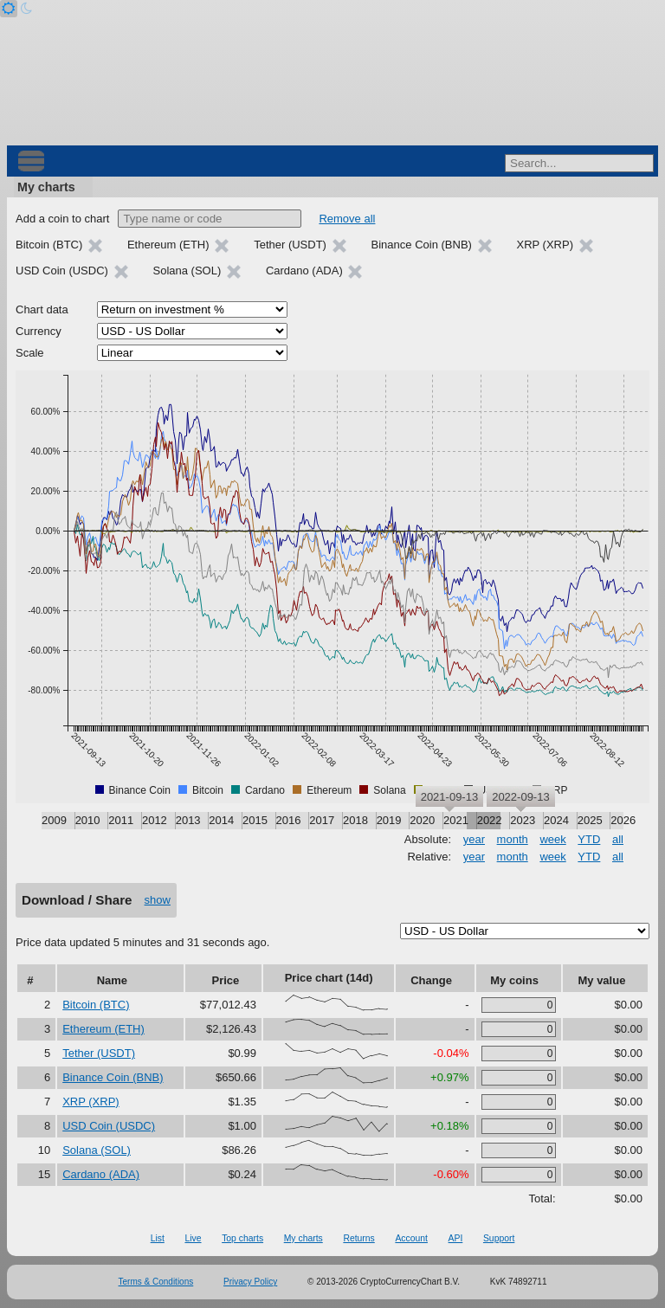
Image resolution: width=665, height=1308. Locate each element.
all (617, 839)
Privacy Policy (250, 1281)
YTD (589, 839)
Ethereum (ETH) (103, 1028)
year (474, 839)
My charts (46, 187)
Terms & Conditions (156, 1281)
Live (192, 1238)
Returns (358, 1238)
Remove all (347, 218)
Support (498, 1238)
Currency (38, 331)
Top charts (242, 1238)
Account (411, 1238)
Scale (30, 352)
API (456, 1238)
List (158, 1238)
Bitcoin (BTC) (95, 1004)
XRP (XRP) (90, 1101)
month (512, 839)
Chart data (42, 309)
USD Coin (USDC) (108, 1125)
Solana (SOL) (96, 1150)
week (552, 839)
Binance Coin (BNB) (112, 1077)
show (158, 899)
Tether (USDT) (98, 1053)
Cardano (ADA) (100, 1174)
